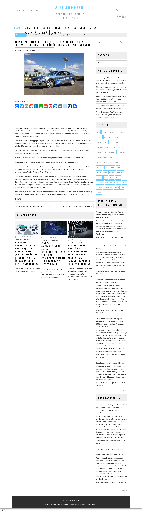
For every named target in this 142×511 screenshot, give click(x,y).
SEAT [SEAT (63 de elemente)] (112, 177)
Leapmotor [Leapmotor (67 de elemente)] (112, 152)
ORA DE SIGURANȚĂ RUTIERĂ (30, 32)
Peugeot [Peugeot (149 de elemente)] (112, 172)
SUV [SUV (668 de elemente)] (118, 182)
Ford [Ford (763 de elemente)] (111, 142)
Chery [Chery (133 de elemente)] (123, 132)
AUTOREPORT (71, 7)
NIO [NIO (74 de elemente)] (118, 167)
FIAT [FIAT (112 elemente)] (105, 142)
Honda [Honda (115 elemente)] (112, 147)
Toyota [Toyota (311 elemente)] (99, 187)
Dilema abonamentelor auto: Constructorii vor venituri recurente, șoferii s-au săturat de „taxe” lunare (111, 89)
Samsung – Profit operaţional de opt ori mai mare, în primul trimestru (110, 281)
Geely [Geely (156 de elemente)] (117, 142)
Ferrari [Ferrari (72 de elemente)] (99, 142)
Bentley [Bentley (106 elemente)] (104, 132)
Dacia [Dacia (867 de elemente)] (116, 137)
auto (32, 50)
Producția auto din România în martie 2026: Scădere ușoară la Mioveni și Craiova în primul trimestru (109, 114)
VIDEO (93, 27)
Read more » (100, 234)
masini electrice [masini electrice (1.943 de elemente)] (102, 157)
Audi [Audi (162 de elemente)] (98, 132)
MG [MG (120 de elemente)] (111, 162)
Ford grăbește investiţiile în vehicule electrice (34, 206)
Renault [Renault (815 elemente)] (99, 177)
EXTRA (46, 27)
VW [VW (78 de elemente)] (122, 187)
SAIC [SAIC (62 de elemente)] (106, 177)
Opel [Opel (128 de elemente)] (105, 172)
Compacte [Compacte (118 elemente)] (107, 137)
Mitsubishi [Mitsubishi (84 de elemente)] (100, 167)
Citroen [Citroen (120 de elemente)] (99, 137)
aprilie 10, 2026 (20, 237)
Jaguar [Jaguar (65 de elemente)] (99, 152)
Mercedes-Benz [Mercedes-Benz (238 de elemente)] (102, 162)
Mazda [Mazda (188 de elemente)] (112, 157)
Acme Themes (91, 505)
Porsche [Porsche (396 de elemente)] (120, 172)
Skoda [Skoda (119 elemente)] (118, 177)
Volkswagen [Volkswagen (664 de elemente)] (108, 187)
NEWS (17, 27)
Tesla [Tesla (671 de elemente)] (124, 182)
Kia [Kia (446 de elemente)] (105, 152)
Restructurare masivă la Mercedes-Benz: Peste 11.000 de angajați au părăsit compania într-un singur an (111, 99)
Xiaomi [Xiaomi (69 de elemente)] (99, 193)
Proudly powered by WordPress (57, 505)
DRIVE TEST (31, 27)
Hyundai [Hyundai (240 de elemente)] (120, 147)
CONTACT (57, 32)
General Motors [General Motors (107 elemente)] (102, 147)
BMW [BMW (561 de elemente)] (112, 132)
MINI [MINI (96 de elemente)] (116, 162)
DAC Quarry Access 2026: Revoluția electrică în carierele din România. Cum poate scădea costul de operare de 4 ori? (111, 451)
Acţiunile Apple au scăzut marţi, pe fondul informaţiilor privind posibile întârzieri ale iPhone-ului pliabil (111, 214)
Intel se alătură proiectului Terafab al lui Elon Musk (111, 247)
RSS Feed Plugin (124, 390)
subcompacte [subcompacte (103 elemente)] (110, 182)
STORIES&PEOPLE (75, 27)
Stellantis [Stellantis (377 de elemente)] (100, 182)
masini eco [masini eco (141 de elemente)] (121, 152)
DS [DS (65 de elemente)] (121, 137)
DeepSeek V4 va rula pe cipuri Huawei (110, 363)
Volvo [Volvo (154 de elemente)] (117, 187)
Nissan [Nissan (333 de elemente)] (99, 172)
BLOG (58, 27)
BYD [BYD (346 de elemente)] (117, 132)
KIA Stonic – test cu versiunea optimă (76, 206)
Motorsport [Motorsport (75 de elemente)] (110, 167)
